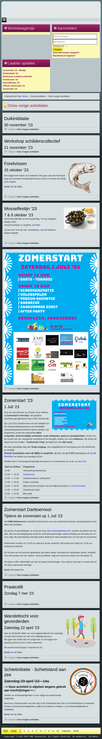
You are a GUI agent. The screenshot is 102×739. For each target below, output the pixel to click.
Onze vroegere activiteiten (28, 129)
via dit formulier (78, 486)
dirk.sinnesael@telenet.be (59, 531)
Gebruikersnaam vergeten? (66, 52)
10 (58, 731)
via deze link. (81, 461)
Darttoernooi (29, 474)
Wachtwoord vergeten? (64, 55)
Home (25, 96)
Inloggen (58, 49)
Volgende (66, 731)
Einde (76, 731)
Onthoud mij (58, 46)
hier (12, 186)
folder (37, 225)
